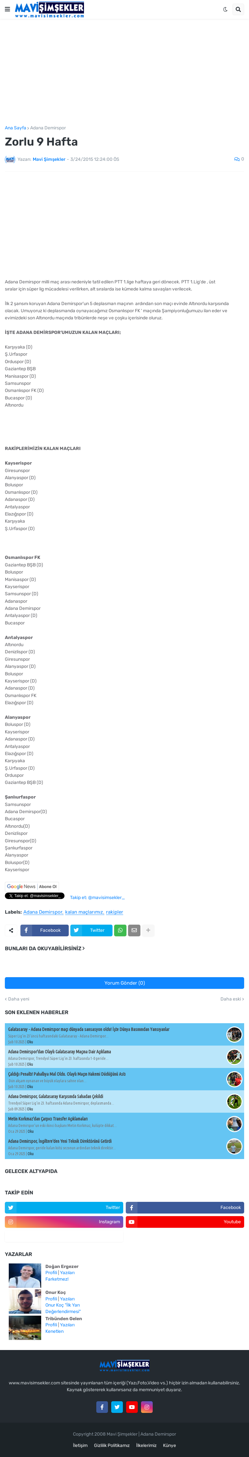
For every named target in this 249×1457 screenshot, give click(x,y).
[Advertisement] (124, 72)
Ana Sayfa (15, 128)
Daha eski (230, 999)
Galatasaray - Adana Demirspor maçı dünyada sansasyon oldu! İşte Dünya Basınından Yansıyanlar (88, 1029)
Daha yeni (18, 999)
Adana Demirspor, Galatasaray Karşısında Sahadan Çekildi (55, 1096)
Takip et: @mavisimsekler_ (97, 897)
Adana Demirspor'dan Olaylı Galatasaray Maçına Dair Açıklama (59, 1051)
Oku (30, 1042)
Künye (169, 1445)
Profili (51, 1272)
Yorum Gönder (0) (124, 983)
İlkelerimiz (146, 1445)
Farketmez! (56, 1279)
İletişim (80, 1445)
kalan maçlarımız (84, 912)
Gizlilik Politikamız (112, 1445)
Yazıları (67, 1272)
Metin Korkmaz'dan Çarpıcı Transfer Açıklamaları (48, 1118)
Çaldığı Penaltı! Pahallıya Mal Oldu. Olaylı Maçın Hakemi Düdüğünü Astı (66, 1074)
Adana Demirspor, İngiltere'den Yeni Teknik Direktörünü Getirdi (60, 1141)
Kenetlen (54, 1331)
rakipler (114, 912)
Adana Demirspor (48, 128)
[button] (7, 9)
